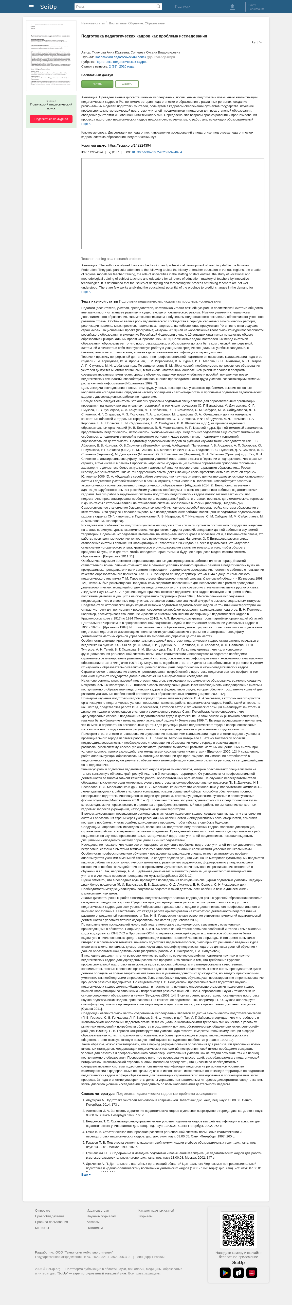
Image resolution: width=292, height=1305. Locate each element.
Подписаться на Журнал (51, 119)
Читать (97, 83)
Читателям (95, 1228)
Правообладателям (49, 1216)
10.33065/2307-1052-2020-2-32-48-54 (157, 152)
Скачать (127, 83)
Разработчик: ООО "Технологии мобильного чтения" (74, 1252)
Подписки (182, 6)
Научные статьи (93, 23)
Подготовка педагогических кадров (121, 62)
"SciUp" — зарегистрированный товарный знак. (92, 1273)
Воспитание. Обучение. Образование (137, 23)
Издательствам (98, 1210)
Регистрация (256, 8)
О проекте (42, 1210)
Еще (84, 123)
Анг (261, 42)
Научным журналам (101, 1216)
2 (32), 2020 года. (122, 66)
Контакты (42, 1228)
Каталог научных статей (156, 1210)
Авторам (93, 1222)
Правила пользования (51, 1222)
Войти (252, 4)
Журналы (145, 1216)
